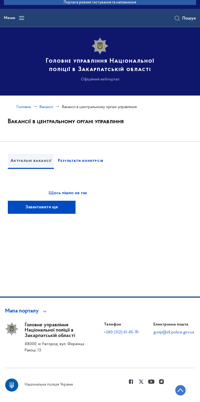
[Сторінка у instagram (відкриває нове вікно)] (161, 382)
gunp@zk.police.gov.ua (173, 332)
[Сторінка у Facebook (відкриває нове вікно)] (131, 382)
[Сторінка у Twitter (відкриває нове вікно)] (141, 382)
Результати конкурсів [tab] (80, 161)
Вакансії (46, 107)
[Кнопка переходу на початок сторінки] (180, 390)
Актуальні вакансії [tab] (30, 161)
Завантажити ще (42, 207)
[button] (26, 311)
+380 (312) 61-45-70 (121, 332)
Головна (24, 107)
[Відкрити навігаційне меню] (21, 18)
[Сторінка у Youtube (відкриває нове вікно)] (151, 382)
